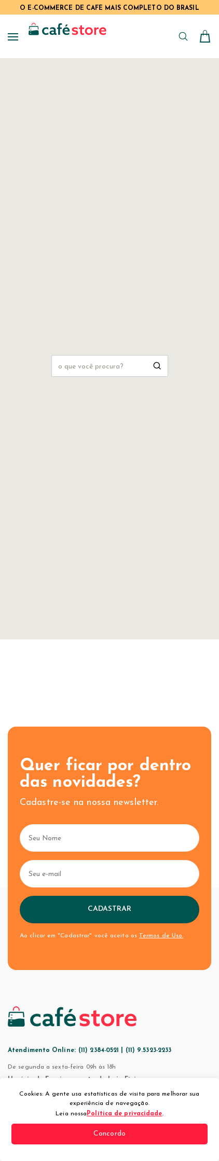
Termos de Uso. (161, 936)
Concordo (109, 1134)
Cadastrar (110, 909)
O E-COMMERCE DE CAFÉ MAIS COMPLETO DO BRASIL (109, 8)
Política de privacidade (124, 1114)
